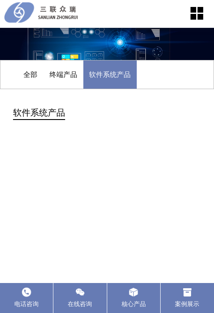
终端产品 (63, 74)
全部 (30, 74)
